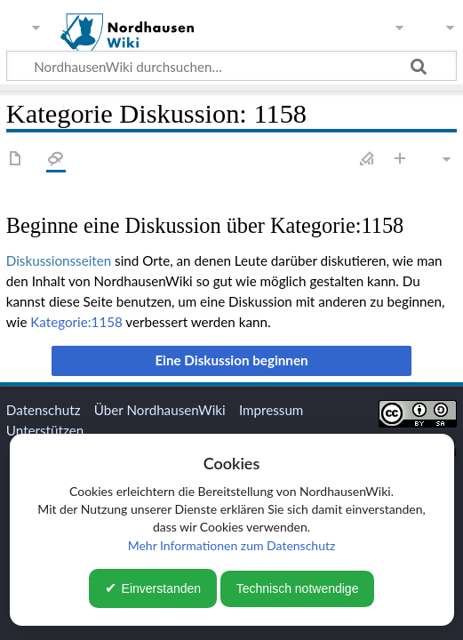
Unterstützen (45, 430)
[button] (232, 361)
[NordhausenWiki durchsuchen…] (231, 66)
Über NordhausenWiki (160, 410)
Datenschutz (43, 410)
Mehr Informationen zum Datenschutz (232, 545)
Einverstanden (162, 588)
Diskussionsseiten (58, 260)
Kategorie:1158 (76, 322)
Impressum (271, 410)
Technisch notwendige (297, 588)
